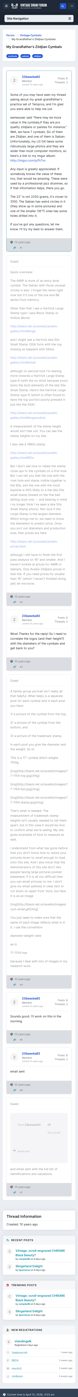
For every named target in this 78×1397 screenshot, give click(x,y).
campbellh (25, 1259)
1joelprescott (19, 1352)
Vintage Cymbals (31, 35)
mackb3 (17, 1368)
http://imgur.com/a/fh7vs (27, 160)
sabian (25, 56)
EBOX (15, 1360)
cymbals (12, 56)
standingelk (23, 1341)
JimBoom (17, 1376)
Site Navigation (39, 18)
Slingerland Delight (29, 1266)
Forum (10, 35)
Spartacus (25, 1270)
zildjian (37, 56)
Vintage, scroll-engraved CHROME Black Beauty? (40, 1253)
